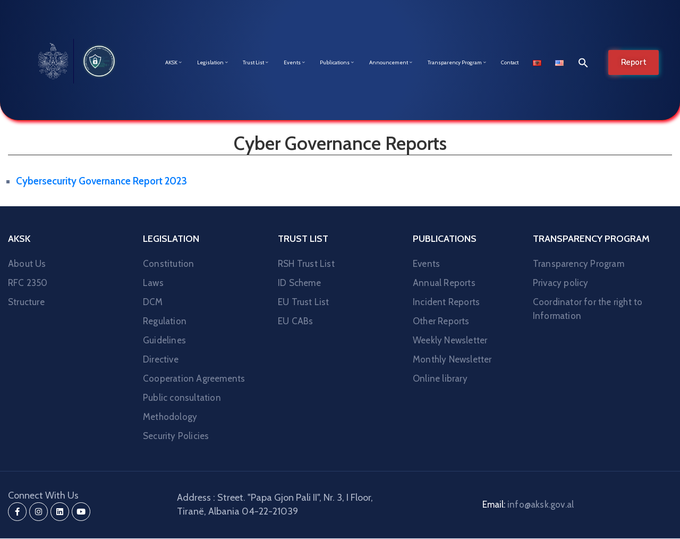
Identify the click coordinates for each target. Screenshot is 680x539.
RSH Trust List (306, 263)
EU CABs (295, 321)
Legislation (213, 62)
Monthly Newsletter (452, 359)
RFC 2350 (28, 282)
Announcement (391, 62)
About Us (27, 263)
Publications (337, 62)
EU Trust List (303, 302)
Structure (26, 302)
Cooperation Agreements (194, 378)
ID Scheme (299, 282)
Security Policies (176, 436)
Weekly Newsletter (450, 340)
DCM (153, 302)
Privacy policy (561, 282)
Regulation (164, 321)
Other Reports (441, 321)
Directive (160, 359)
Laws (153, 282)
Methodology (170, 416)
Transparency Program (457, 62)
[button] (581, 62)
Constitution (168, 263)
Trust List (256, 62)
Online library (440, 378)
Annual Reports (444, 282)
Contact (509, 62)
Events (295, 62)
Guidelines (164, 340)
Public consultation (182, 397)
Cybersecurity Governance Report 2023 (101, 181)
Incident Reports (446, 302)
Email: (528, 504)
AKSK (174, 62)
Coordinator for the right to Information (588, 309)
